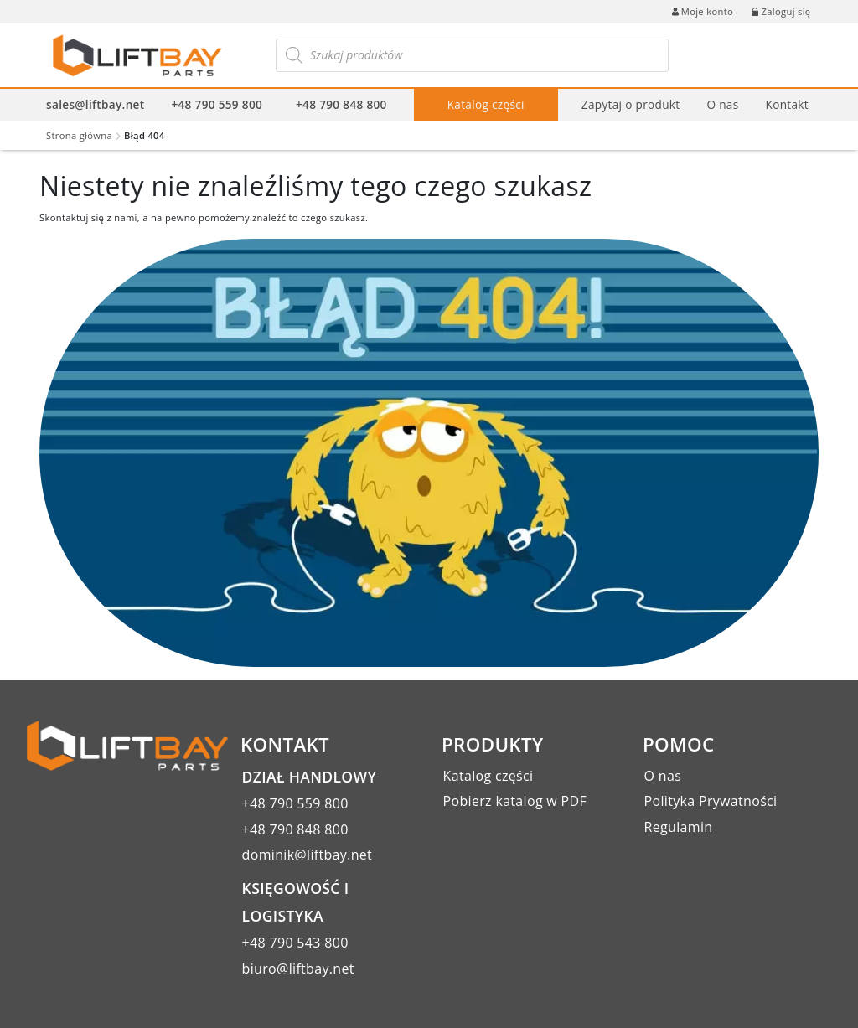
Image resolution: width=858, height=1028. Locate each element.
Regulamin (678, 827)
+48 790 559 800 (216, 104)
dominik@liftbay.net (307, 854)
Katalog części (486, 104)
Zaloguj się (781, 11)
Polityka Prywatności (711, 801)
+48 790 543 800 (295, 942)
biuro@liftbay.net (298, 968)
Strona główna (79, 135)
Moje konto (702, 11)
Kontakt (786, 104)
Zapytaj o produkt (630, 104)
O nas (722, 104)
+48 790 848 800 (341, 104)
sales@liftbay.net (95, 104)
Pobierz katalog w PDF (515, 801)
